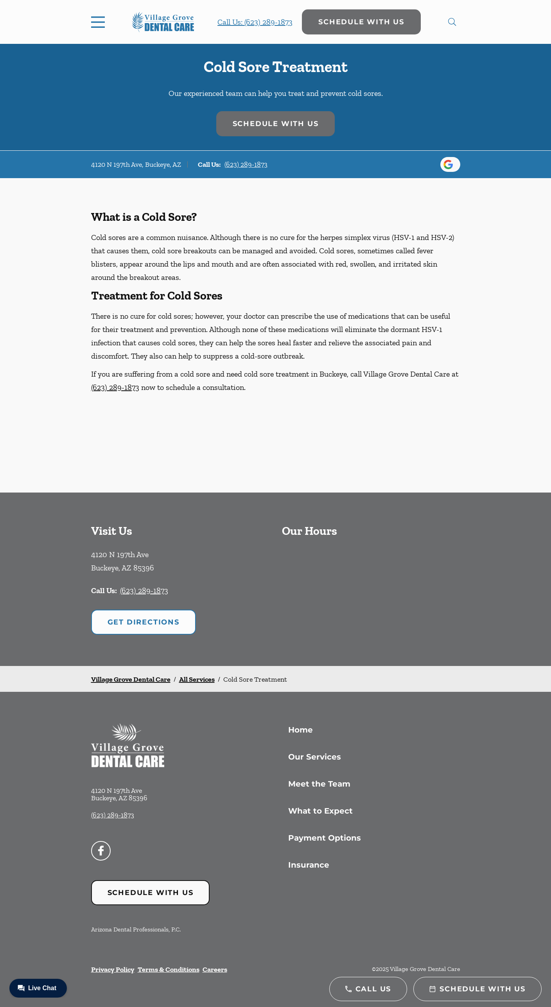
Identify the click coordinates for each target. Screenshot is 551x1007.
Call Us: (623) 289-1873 (255, 22)
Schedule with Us (361, 22)
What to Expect (320, 811)
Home (300, 729)
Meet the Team (319, 784)
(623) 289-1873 (245, 164)
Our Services (314, 757)
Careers (215, 969)
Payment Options (324, 838)
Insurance (308, 865)
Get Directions (143, 622)
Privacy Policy (113, 969)
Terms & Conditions (168, 969)
